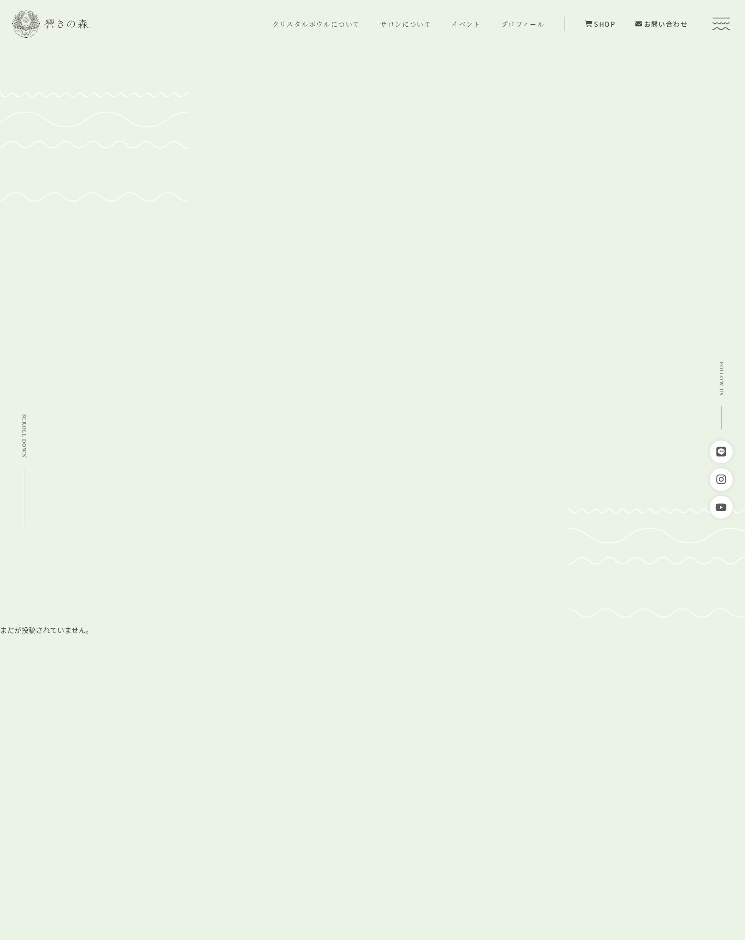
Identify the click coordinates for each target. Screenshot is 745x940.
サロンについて (405, 24)
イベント (466, 24)
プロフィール (522, 24)
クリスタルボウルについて (316, 24)
